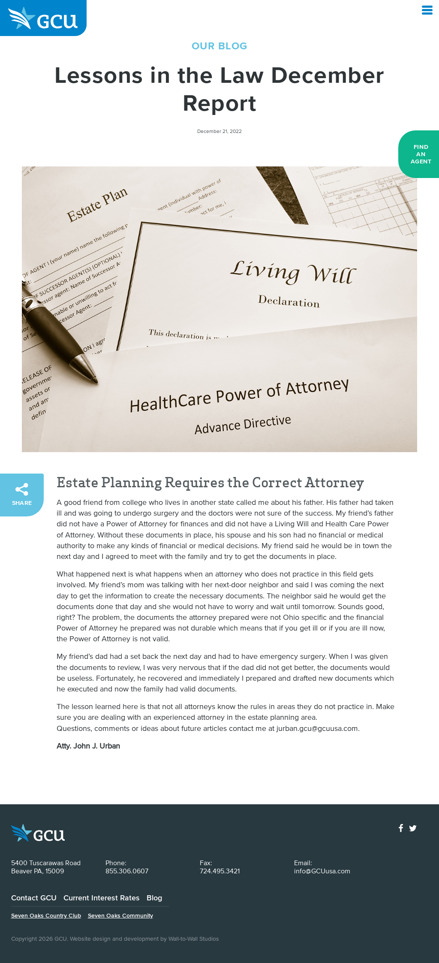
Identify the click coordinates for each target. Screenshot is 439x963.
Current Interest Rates (101, 897)
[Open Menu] (427, 10)
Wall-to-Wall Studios (193, 938)
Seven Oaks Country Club (46, 915)
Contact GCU (34, 897)
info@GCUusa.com (322, 871)
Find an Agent (421, 154)
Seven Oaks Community (120, 915)
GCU (43, 18)
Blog (154, 897)
